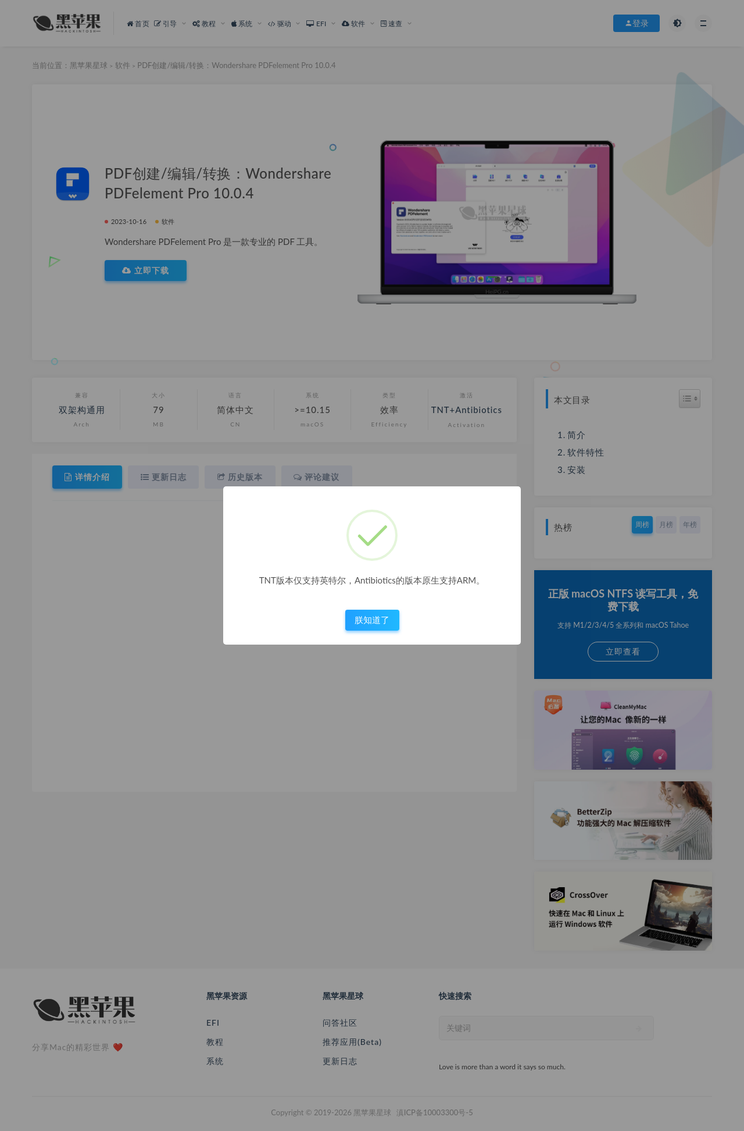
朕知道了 (372, 620)
